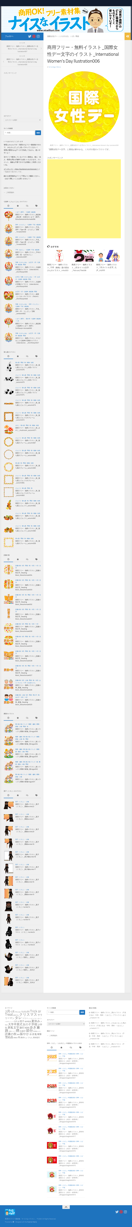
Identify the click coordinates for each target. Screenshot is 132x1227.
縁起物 (33, 212)
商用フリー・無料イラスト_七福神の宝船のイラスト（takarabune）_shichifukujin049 (28, 284)
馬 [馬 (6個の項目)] (19, 1037)
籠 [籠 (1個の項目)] (34, 1031)
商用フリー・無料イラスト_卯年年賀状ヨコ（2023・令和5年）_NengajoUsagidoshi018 (71, 1119)
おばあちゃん (31, 683)
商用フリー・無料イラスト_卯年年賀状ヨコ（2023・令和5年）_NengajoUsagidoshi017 (71, 1134)
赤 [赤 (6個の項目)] (31, 1034)
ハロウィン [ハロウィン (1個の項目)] (8, 1021)
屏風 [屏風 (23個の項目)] (10, 1027)
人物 (26, 680)
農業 (38, 724)
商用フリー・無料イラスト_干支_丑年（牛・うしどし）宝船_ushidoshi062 (27, 311)
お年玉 (17, 277)
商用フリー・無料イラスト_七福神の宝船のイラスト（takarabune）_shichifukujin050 (28, 269)
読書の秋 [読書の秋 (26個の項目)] (11, 1034)
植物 (28, 362)
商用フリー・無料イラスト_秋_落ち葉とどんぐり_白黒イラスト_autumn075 (27, 380)
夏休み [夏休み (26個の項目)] (35, 1021)
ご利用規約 (10, 192)
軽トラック (24, 724)
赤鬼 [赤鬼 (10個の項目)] (34, 1034)
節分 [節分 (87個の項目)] (29, 1031)
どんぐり (18, 375)
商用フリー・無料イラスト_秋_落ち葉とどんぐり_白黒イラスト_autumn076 (27, 367)
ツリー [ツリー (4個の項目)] (25, 1018)
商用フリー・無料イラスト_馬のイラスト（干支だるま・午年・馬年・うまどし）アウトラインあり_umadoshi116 (107, 1015)
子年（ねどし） (20, 250)
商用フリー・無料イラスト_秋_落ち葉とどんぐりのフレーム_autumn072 (27, 417)
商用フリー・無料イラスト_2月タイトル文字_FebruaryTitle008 (82, 267)
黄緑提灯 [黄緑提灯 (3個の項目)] (36, 1037)
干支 (34, 224)
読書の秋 (18, 565)
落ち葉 (17, 362)
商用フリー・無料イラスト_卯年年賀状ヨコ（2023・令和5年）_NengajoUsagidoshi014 (71, 1178)
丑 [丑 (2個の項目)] (18, 1021)
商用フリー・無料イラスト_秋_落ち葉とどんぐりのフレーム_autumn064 (27, 480)
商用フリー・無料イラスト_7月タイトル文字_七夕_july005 (106, 267)
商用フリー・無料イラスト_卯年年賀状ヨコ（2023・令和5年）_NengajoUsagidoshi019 (71, 1105)
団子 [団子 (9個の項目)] (22, 1021)
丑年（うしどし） (34, 304)
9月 (23, 565)
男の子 (35, 695)
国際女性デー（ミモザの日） (58, 36)
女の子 (17, 697)
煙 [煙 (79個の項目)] (17, 1031)
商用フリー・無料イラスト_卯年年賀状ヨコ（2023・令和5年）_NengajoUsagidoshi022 (71, 1061)
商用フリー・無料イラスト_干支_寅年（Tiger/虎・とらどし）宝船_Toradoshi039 (27, 242)
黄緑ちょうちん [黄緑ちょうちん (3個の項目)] (26, 1037)
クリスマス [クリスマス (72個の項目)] (28, 1014)
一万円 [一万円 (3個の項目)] (14, 1021)
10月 (33, 565)
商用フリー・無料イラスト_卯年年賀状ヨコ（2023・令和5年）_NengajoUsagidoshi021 (71, 1075)
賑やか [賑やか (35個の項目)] (24, 1034)
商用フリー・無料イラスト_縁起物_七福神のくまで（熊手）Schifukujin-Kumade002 (28, 326)
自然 (32, 362)
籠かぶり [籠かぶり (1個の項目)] (38, 1031)
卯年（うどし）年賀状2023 (67, 1054)
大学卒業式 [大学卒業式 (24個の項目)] (15, 1024)
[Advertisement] (84, 176)
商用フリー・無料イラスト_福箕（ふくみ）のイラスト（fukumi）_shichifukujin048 (27, 296)
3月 (72, 36)
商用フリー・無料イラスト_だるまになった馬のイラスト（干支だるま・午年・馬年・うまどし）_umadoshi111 (107, 1025)
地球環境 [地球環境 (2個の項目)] (28, 1021)
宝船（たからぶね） (21, 262)
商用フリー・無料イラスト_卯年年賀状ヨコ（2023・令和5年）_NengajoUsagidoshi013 (71, 1192)
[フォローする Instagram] (38, 36)
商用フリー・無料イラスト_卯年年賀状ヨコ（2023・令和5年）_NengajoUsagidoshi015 (71, 1163)
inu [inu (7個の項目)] (16, 1011)
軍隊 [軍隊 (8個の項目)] (39, 1034)
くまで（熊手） (20, 212)
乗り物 (17, 724)
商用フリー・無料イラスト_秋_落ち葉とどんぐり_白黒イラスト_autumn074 (27, 392)
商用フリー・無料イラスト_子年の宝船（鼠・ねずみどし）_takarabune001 (28, 254)
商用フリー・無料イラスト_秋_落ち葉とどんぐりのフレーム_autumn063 (27, 493)
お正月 (31, 262)
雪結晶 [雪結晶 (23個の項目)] (9, 1037)
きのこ (17, 425)
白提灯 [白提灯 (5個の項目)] (23, 1031)
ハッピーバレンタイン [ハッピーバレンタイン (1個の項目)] (35, 1018)
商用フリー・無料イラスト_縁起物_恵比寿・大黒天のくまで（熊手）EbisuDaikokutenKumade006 (28, 217)
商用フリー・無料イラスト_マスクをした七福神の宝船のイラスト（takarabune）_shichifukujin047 (28, 340)
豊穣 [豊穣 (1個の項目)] (18, 1034)
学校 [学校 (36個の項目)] (34, 1024)
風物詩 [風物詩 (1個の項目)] (16, 1037)
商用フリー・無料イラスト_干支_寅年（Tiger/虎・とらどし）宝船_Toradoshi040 (27, 229)
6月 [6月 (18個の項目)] (13, 1011)
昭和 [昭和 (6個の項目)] (27, 1028)
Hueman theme (32, 1222)
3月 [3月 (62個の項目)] (7, 1011)
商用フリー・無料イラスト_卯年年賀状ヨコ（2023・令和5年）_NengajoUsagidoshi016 (71, 1148)
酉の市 (28, 319)
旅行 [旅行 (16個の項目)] (22, 1027)
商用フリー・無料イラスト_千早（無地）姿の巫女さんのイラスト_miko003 (58, 267)
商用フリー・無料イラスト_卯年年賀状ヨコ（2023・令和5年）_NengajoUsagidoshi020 (71, 1090)
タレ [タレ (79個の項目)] (18, 1018)
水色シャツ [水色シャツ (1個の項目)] (12, 1031)
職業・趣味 (32, 724)
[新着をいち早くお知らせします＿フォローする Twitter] (29, 36)
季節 (77, 36)
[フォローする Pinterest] (34, 36)
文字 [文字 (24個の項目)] (16, 1027)
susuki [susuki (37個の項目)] (25, 1011)
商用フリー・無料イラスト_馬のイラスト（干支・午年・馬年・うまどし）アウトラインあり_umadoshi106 (106, 1036)
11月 (17, 321)
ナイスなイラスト (55, 67)
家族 (16, 726)
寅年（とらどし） (20, 224)
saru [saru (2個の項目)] (19, 1012)
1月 (35, 262)
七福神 (28, 212)
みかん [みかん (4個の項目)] (16, 1015)
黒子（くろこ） (20, 802)
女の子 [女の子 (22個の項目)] (27, 1024)
